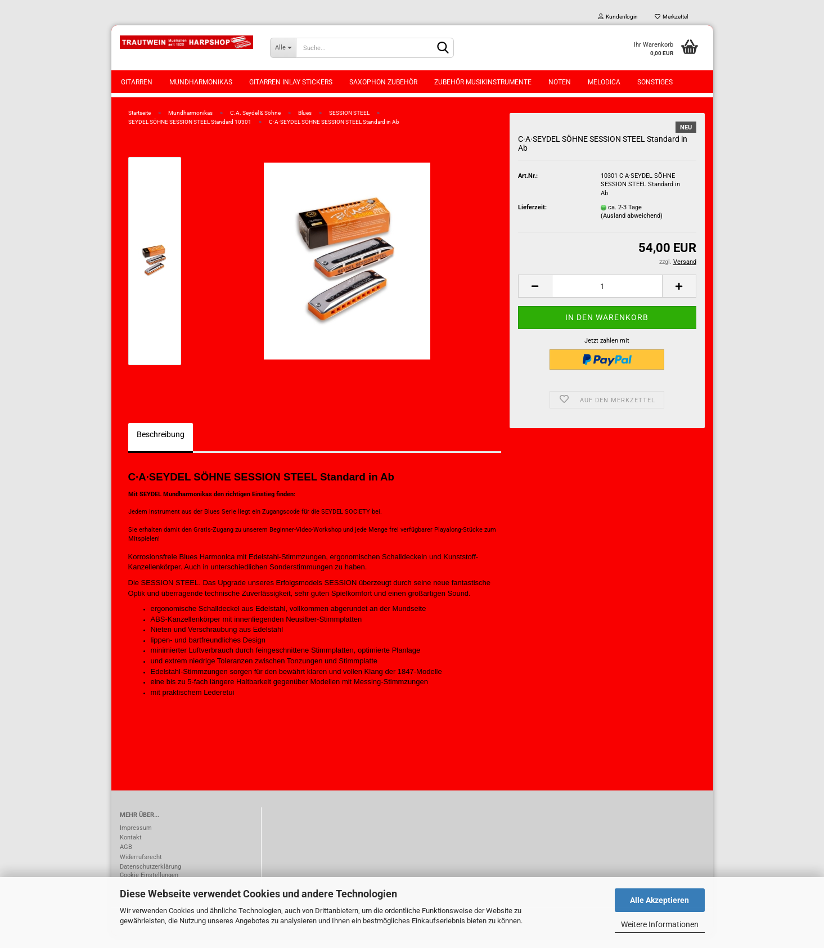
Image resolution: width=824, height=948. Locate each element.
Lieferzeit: (532, 219)
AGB (126, 859)
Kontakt (131, 849)
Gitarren (136, 82)
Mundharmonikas (200, 82)
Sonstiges (655, 82)
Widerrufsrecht (141, 869)
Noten (559, 82)
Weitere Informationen (660, 924)
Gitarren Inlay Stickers (290, 82)
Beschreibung (160, 446)
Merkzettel (671, 17)
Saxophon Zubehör (383, 82)
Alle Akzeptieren (659, 900)
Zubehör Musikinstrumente (483, 82)
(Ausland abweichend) (632, 228)
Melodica (604, 82)
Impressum (136, 840)
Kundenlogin (618, 17)
